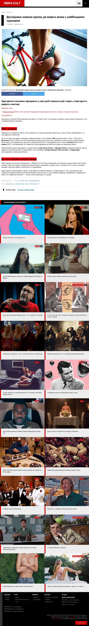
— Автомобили (36, 599)
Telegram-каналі (8, 112)
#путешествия (19, 184)
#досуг (27, 184)
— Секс (16, 602)
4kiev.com (68, 604)
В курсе (64, 594)
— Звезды (7, 599)
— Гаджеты (35, 597)
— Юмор (16, 597)
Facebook (12, 94)
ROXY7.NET (70, 600)
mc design (72, 617)
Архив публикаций (68, 597)
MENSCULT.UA (12, 607)
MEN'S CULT (70, 602)
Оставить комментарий (25, 190)
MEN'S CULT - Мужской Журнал (30, 181)
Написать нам (81, 623)
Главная (3, 12)
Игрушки (35, 594)
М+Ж (16, 594)
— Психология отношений (21, 599)
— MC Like (6, 597)
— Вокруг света (48, 602)
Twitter (33, 94)
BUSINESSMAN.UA (13, 609)
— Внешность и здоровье (51, 597)
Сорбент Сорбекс (56, 618)
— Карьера (47, 599)
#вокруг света (10, 184)
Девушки (7, 594)
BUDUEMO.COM (14, 611)
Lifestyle (47, 594)
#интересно (34, 184)
